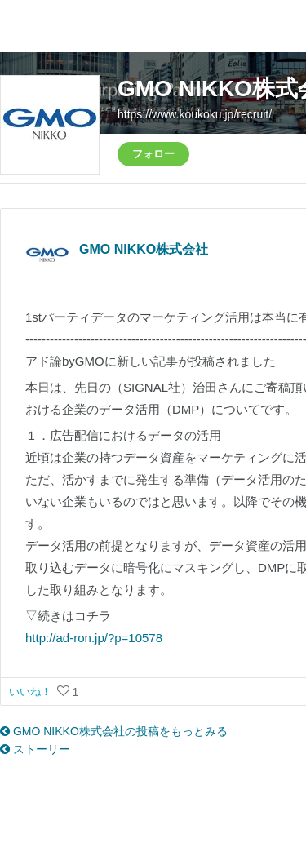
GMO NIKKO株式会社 (143, 249)
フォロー (153, 154)
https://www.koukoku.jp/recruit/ (195, 114)
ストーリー (35, 749)
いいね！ (32, 691)
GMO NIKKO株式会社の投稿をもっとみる (114, 731)
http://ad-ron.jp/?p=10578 (93, 638)
